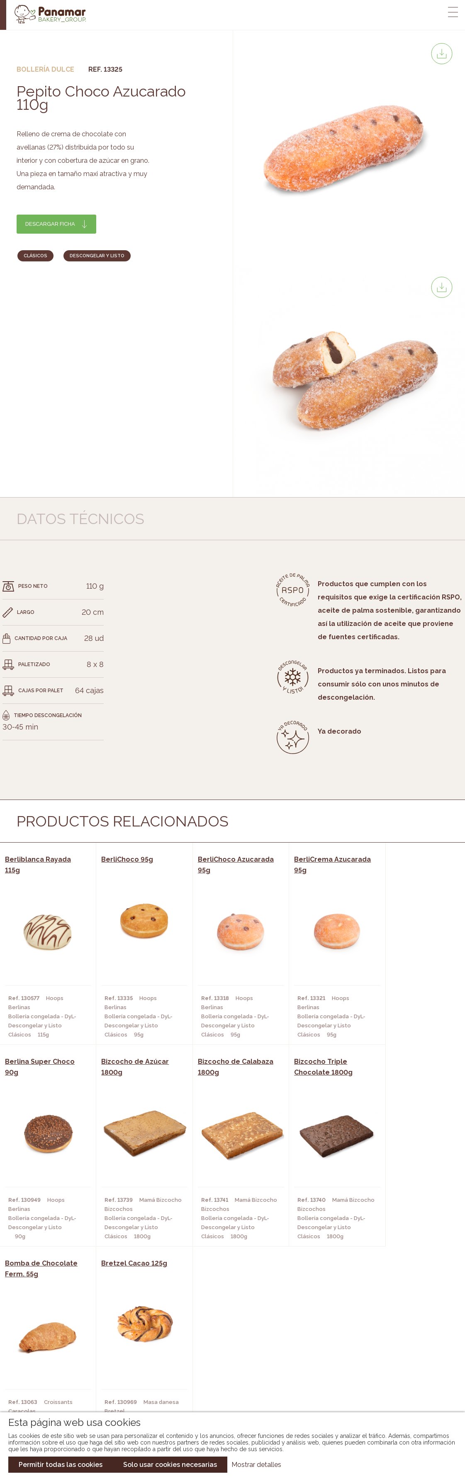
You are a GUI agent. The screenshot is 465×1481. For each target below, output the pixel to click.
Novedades (215, 1344)
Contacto (47, 1368)
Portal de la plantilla (390, 1363)
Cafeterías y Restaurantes (136, 1344)
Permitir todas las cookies (60, 1465)
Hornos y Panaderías (127, 1356)
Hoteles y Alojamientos (132, 1381)
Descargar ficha (50, 224)
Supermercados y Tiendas (135, 1368)
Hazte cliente (53, 1381)
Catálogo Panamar (228, 1356)
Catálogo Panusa (225, 1381)
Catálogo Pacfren (227, 1393)
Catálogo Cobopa (226, 1368)
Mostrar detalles (256, 1465)
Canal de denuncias (389, 1388)
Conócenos (49, 1344)
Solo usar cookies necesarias (170, 1465)
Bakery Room (51, 1356)
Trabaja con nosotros (389, 1337)
